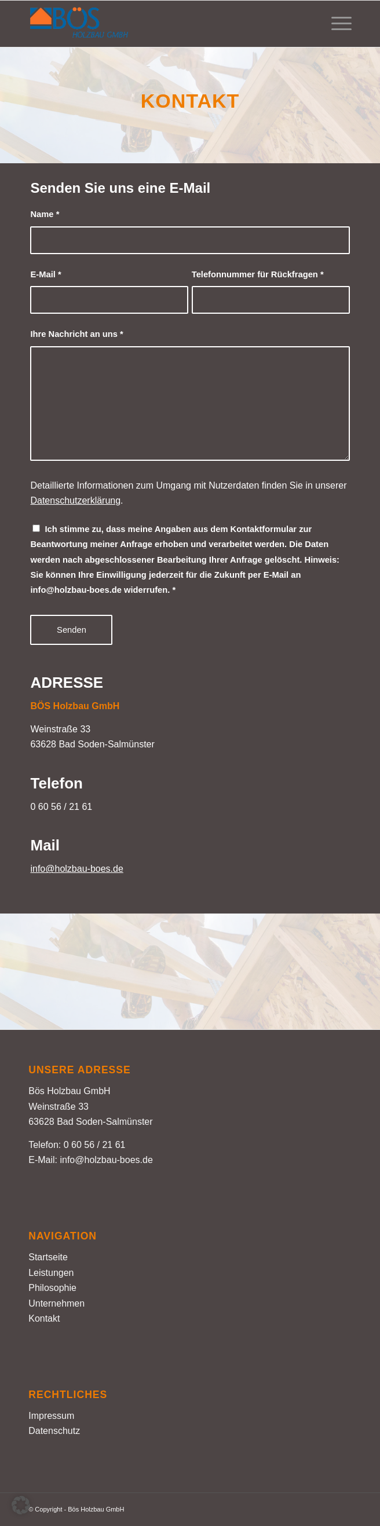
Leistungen (51, 1273)
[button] (21, 1505)
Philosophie (52, 1288)
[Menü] (336, 24)
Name (44, 214)
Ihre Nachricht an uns (76, 334)
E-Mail (45, 274)
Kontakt (44, 1318)
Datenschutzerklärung (75, 500)
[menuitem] (336, 24)
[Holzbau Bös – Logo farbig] (157, 24)
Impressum (51, 1416)
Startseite (48, 1257)
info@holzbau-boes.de (76, 869)
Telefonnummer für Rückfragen (258, 274)
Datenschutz (54, 1431)
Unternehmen (56, 1303)
